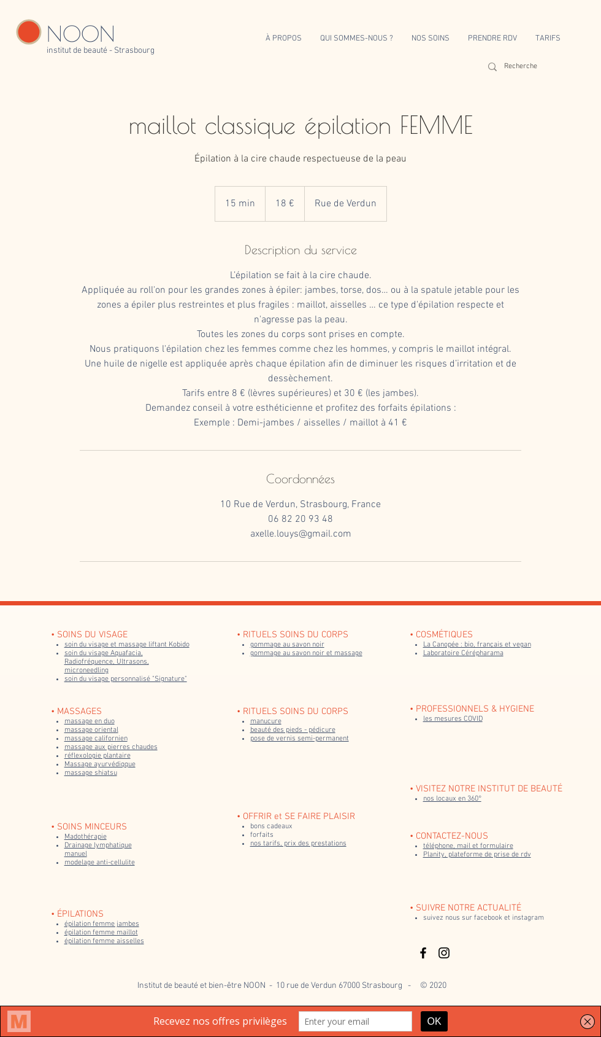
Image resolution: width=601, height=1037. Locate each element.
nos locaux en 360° (452, 798)
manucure (265, 721)
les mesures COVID (453, 719)
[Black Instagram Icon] (444, 953)
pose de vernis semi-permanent (299, 738)
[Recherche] (524, 66)
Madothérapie (85, 837)
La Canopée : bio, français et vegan (477, 644)
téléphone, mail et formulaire (468, 846)
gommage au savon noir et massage (306, 653)
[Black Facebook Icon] (423, 953)
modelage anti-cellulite (99, 862)
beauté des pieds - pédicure (292, 730)
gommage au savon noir (287, 644)
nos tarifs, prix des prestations (298, 843)
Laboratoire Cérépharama (463, 653)
